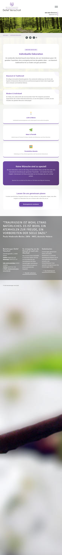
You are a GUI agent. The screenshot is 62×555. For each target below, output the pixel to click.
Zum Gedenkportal (50, 271)
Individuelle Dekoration (15, 35)
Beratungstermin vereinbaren (31, 204)
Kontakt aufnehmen (30, 273)
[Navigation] (56, 6)
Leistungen (5, 35)
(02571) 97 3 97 (12, 257)
